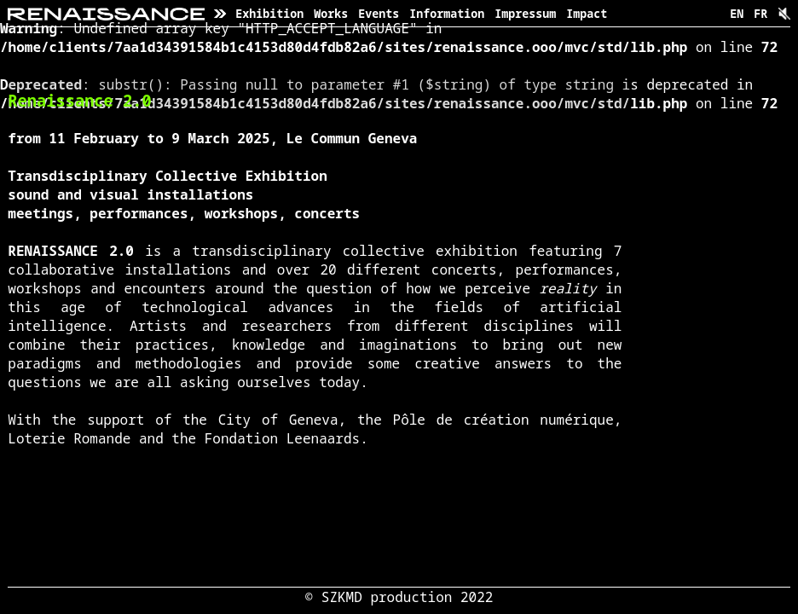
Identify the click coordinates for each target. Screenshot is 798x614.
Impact (586, 13)
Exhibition (269, 13)
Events (378, 13)
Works (331, 13)
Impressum (525, 13)
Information (446, 13)
